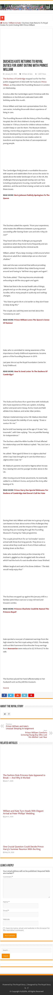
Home (3, 23)
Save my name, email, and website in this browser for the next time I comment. (26, 929)
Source (6, 688)
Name (6, 902)
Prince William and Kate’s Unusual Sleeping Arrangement (20, 726)
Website (6, 919)
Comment (8, 877)
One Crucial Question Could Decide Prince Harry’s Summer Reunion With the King (23, 847)
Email (6, 911)
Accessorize (13, 648)
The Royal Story (19, 985)
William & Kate (15, 23)
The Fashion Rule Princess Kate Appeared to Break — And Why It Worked (24, 776)
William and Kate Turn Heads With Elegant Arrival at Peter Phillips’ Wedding (23, 812)
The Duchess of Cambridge (14, 79)
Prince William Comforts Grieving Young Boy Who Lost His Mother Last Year (32, 734)
